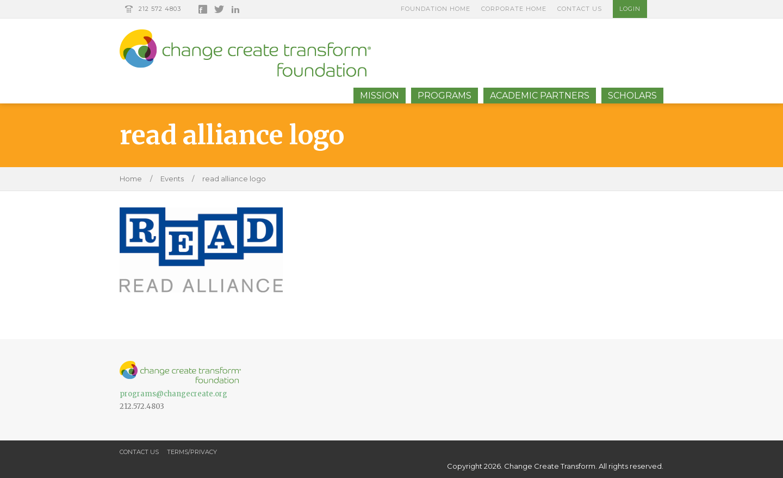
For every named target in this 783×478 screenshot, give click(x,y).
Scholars (632, 95)
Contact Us (579, 9)
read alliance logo (234, 178)
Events (172, 178)
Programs (444, 95)
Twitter (219, 9)
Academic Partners (539, 95)
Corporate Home (513, 9)
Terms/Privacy (192, 452)
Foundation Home (435, 9)
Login (630, 9)
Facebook (202, 9)
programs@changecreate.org (173, 394)
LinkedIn (235, 9)
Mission (379, 95)
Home (131, 178)
